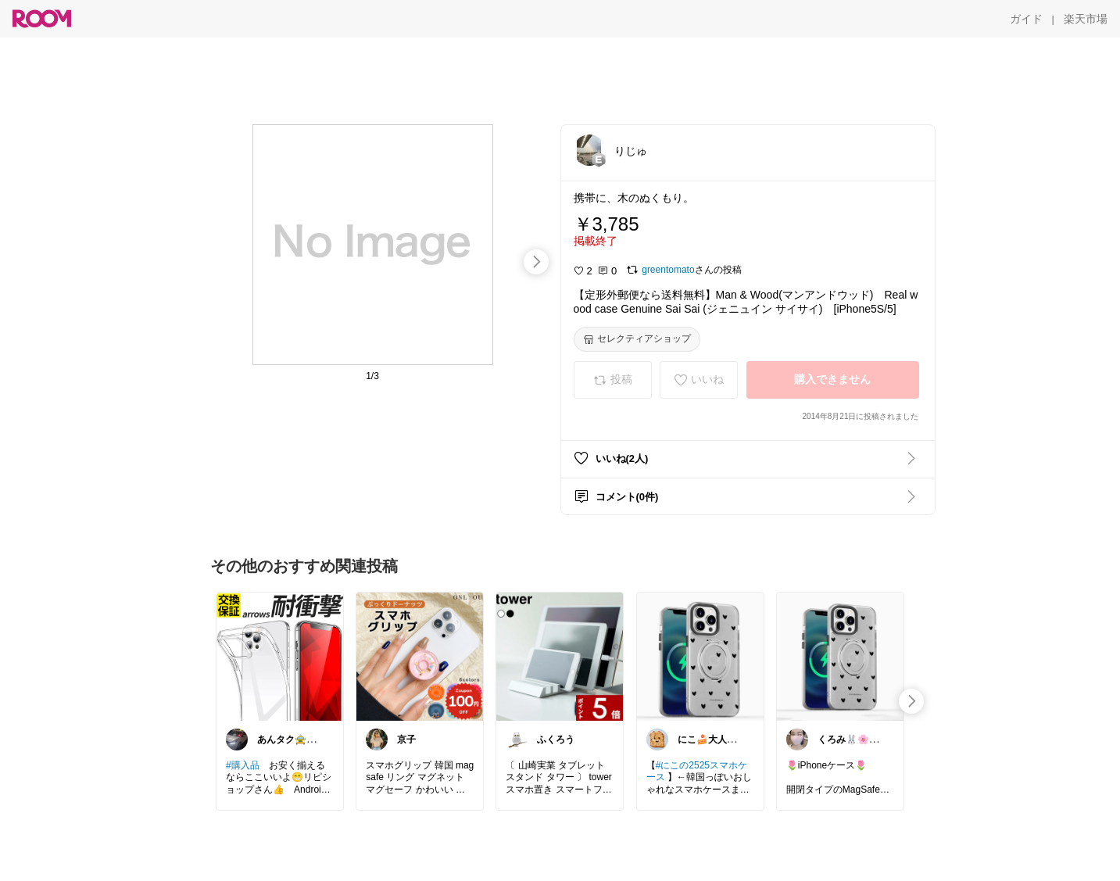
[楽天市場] (1085, 19)
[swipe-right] (536, 261)
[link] (279, 656)
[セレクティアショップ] (637, 339)
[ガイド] (1026, 19)
